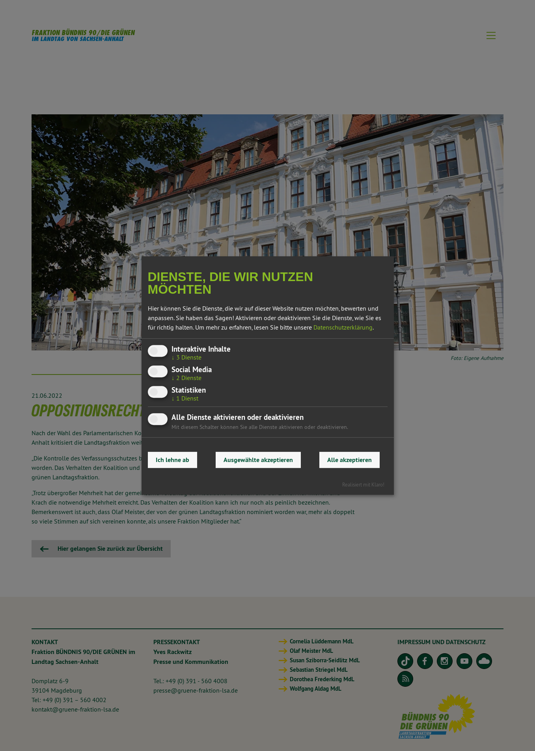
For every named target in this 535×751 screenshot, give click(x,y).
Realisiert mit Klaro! (363, 484)
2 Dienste (186, 378)
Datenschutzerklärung (343, 327)
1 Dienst (184, 398)
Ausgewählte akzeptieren (258, 460)
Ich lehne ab (172, 460)
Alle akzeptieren (349, 460)
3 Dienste (186, 357)
